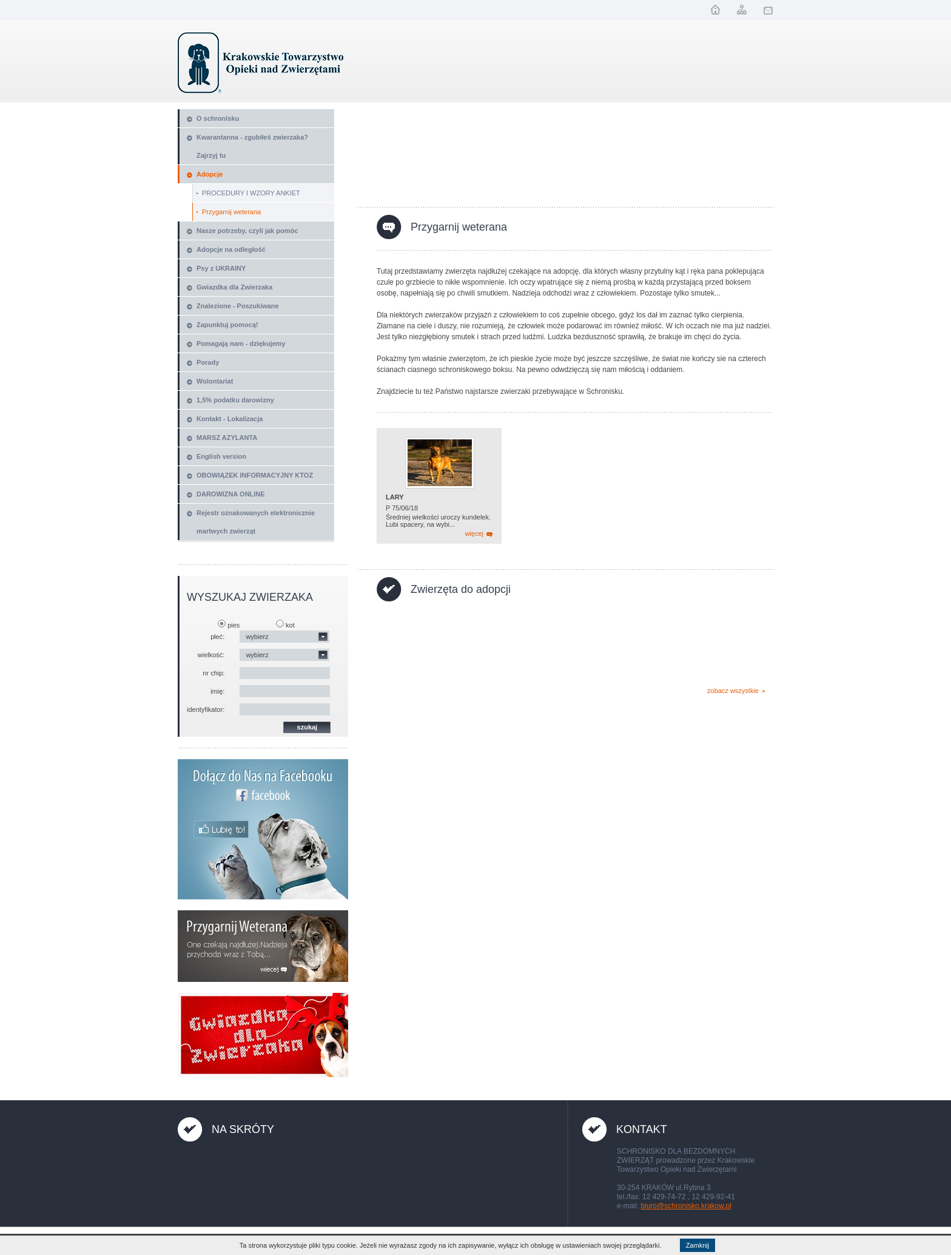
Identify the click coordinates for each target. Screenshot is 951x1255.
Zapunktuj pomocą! (227, 324)
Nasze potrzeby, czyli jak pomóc (247, 230)
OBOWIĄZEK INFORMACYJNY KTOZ (255, 475)
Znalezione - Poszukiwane (238, 306)
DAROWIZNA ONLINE (231, 494)
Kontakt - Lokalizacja (230, 418)
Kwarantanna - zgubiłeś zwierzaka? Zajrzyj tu (252, 146)
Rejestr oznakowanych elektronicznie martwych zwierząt (256, 522)
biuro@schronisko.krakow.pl (685, 1206)
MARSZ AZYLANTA (227, 437)
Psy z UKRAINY (221, 268)
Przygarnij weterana (231, 211)
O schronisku (218, 118)
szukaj (307, 727)
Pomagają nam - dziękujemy (241, 343)
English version (221, 456)
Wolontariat (215, 381)
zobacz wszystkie (733, 690)
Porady (208, 362)
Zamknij (698, 1245)
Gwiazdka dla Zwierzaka (234, 287)
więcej (474, 533)
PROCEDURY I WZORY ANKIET (251, 193)
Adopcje (210, 174)
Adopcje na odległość (231, 249)
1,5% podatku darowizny (235, 400)
